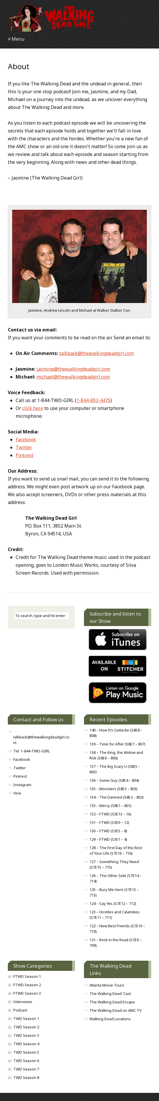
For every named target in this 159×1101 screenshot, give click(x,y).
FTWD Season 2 (27, 984)
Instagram (22, 784)
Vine (17, 793)
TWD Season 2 (26, 1027)
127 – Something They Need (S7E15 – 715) (114, 864)
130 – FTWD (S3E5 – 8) (108, 830)
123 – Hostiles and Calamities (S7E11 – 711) (114, 914)
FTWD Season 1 (27, 976)
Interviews (22, 1001)
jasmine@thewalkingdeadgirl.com (73, 369)
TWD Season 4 (26, 1043)
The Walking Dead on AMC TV (115, 1010)
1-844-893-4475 (93, 400)
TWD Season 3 (26, 1035)
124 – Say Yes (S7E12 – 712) (112, 903)
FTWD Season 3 (27, 993)
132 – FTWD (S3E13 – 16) (110, 814)
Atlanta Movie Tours (106, 985)
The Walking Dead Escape (112, 1002)
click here (32, 408)
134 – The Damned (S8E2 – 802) (116, 797)
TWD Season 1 (26, 1018)
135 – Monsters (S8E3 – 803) (113, 788)
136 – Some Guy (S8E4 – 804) (114, 780)
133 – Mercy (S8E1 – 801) (110, 805)
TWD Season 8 (26, 1077)
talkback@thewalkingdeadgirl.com (96, 353)
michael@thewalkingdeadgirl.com (73, 377)
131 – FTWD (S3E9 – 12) (109, 822)
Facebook (26, 439)
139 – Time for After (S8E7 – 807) (117, 744)
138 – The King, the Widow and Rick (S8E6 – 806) (116, 755)
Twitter (24, 447)
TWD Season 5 (26, 1052)
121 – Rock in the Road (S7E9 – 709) (115, 942)
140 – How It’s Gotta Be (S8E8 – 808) (115, 732)
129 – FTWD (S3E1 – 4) (108, 839)
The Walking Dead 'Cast (110, 993)
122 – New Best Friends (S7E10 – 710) (117, 928)
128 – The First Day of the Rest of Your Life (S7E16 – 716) (115, 850)
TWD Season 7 (26, 1069)
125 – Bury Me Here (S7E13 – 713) (114, 892)
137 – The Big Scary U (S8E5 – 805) (114, 769)
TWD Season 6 (26, 1060)
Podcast (20, 1010)
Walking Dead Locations (110, 1018)
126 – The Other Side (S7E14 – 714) (115, 878)
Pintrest (24, 455)
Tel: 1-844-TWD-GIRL (31, 751)
